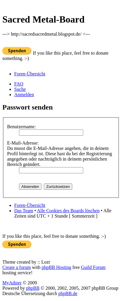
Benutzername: (21, 126)
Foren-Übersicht (29, 73)
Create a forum (16, 267)
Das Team (23, 210)
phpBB (32, 288)
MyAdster (12, 282)
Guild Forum (93, 267)
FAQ (18, 83)
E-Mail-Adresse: (23, 142)
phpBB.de (67, 293)
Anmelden (24, 94)
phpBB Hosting (56, 267)
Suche (20, 89)
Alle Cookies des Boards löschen (68, 210)
